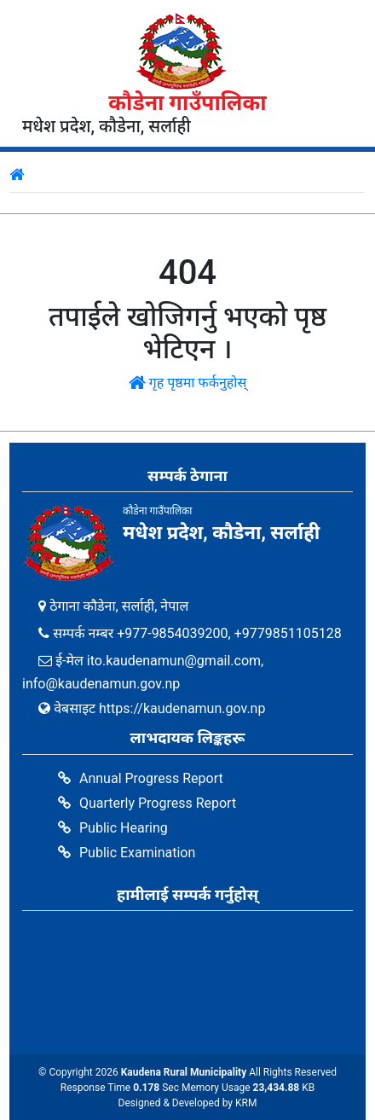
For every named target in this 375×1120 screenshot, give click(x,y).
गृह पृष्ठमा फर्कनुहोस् (188, 382)
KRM (246, 1103)
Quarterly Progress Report (157, 803)
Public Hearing (123, 828)
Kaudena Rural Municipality (184, 1072)
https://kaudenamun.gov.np (182, 708)
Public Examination (137, 852)
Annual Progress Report (151, 778)
